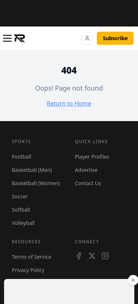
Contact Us (88, 183)
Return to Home (69, 103)
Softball (21, 209)
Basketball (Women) (36, 183)
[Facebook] (78, 255)
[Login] (87, 38)
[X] (92, 255)
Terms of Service (32, 256)
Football (21, 156)
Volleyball (23, 222)
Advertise (86, 169)
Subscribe (115, 38)
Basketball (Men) (32, 169)
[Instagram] (105, 255)
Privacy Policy (28, 269)
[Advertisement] (72, 12)
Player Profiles (92, 156)
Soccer (20, 196)
